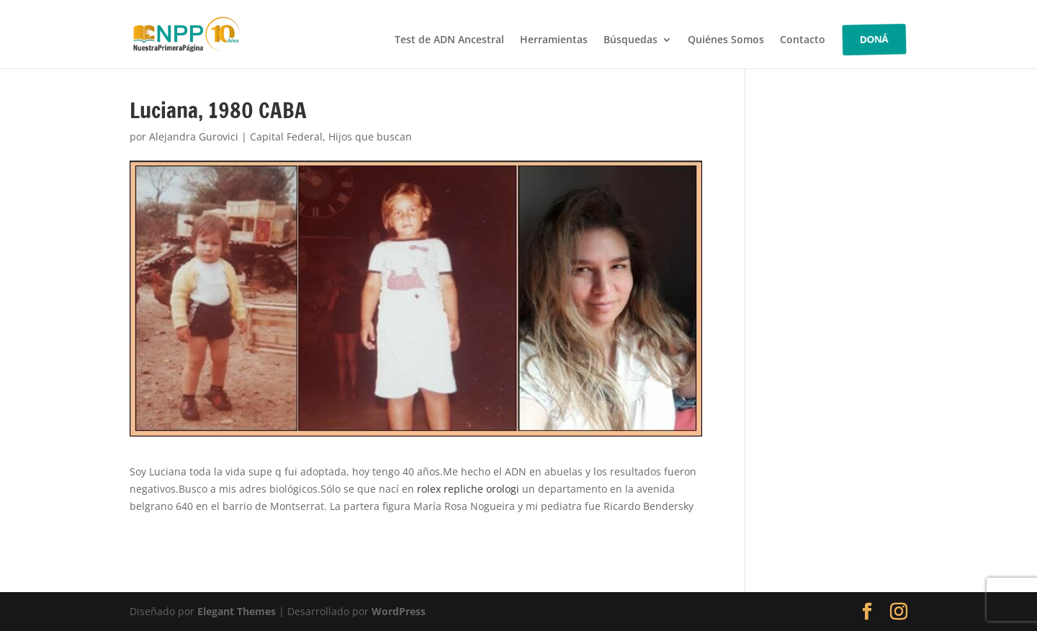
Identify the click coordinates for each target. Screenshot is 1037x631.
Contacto (802, 40)
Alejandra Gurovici (193, 136)
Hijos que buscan (370, 136)
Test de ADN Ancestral (449, 40)
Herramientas (554, 40)
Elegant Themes (236, 611)
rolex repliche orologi (468, 489)
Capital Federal (286, 136)
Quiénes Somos (726, 40)
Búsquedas (630, 40)
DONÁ (874, 39)
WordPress (399, 611)
